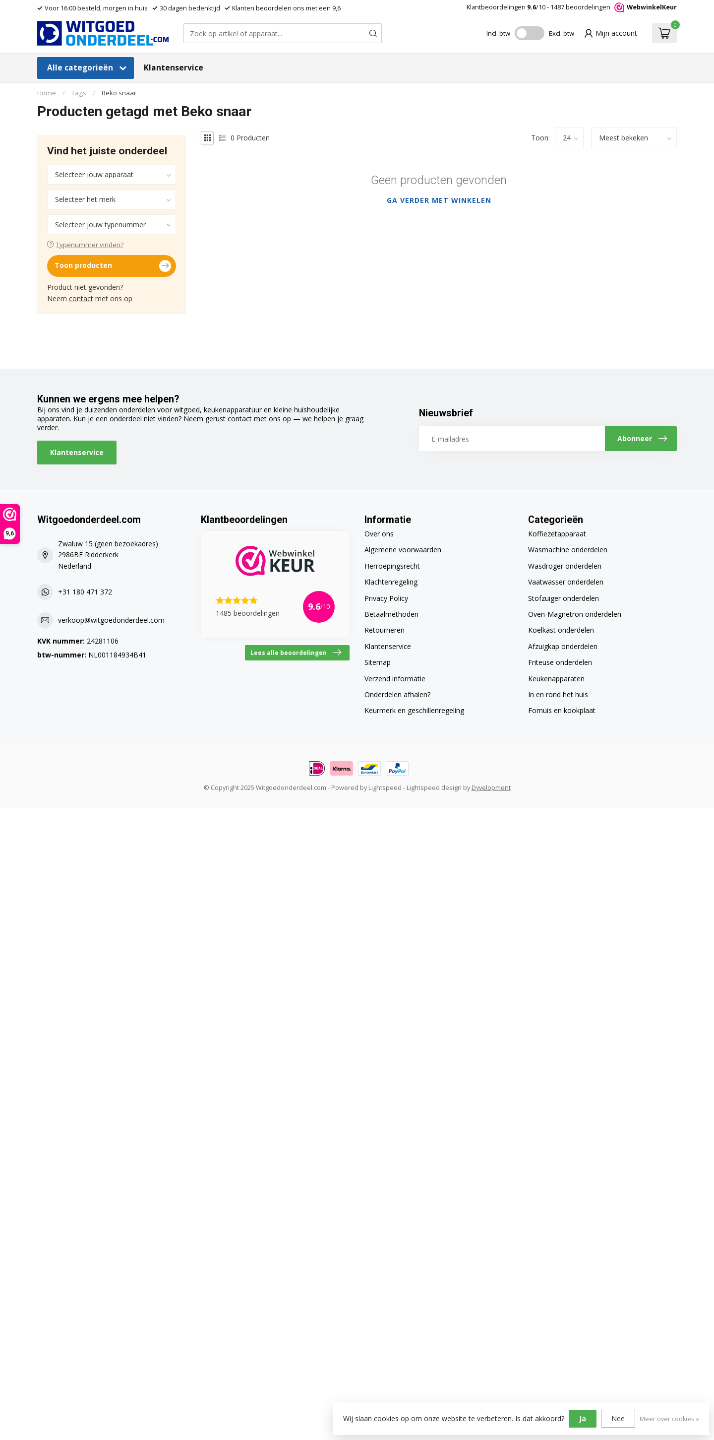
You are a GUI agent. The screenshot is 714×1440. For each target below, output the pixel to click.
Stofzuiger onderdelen (563, 598)
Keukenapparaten (556, 678)
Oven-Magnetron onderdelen (574, 614)
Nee (618, 1418)
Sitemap (377, 662)
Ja (582, 1418)
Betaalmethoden (391, 614)
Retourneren (384, 630)
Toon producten (113, 266)
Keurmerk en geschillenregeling (414, 710)
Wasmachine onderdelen (567, 549)
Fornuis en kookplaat (561, 710)
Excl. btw (561, 33)
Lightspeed (385, 788)
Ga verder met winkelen (439, 200)
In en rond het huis (558, 694)
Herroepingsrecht (392, 566)
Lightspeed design (434, 788)
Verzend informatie (394, 678)
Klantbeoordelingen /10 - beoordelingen (572, 7)
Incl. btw (498, 33)
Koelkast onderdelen (561, 630)
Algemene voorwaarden (402, 549)
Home (46, 92)
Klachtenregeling (390, 582)
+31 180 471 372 (85, 591)
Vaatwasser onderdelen (565, 582)
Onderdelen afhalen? (397, 694)
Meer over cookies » (669, 1419)
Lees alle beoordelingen (295, 652)
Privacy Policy (386, 598)
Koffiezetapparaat (557, 533)
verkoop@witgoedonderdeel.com (111, 620)
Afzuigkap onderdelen (562, 646)
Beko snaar (119, 92)
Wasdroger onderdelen (564, 566)
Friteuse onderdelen (560, 662)
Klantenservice (173, 68)
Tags (78, 92)
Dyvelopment (491, 788)
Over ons (379, 533)
